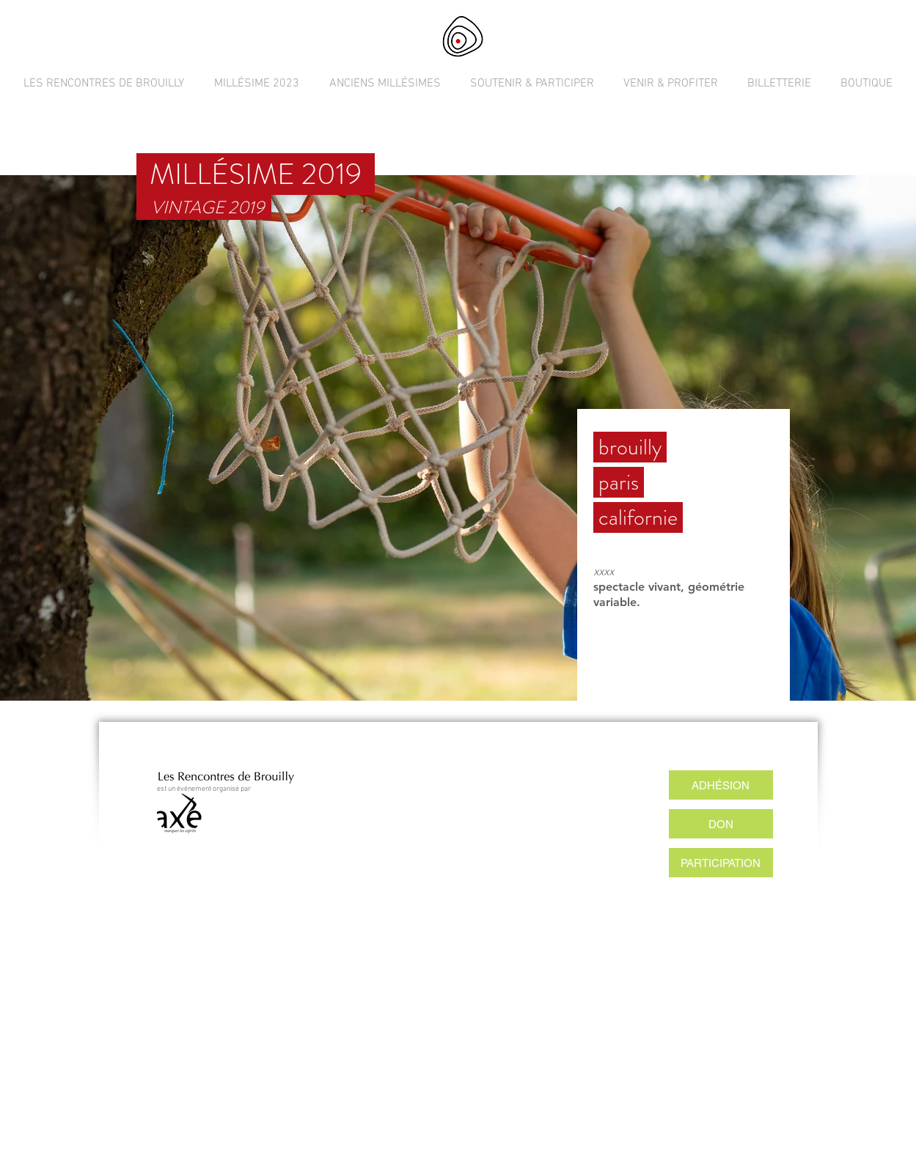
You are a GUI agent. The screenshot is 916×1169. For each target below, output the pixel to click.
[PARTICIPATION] (721, 862)
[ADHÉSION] (721, 785)
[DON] (721, 823)
